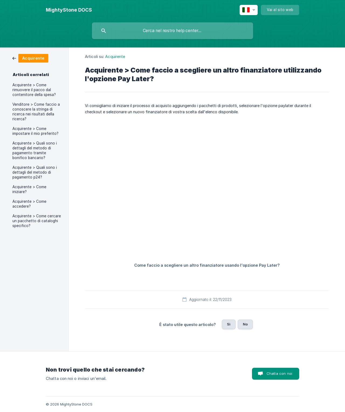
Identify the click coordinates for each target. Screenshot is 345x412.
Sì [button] (228, 324)
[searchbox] (172, 30)
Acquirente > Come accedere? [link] (29, 203)
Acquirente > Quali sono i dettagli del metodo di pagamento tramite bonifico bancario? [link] (34, 150)
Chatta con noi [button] (279, 373)
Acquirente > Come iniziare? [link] (29, 189)
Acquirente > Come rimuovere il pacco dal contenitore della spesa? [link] (34, 90)
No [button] (245, 324)
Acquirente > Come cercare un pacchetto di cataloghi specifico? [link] (36, 221)
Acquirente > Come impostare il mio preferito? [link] (35, 131)
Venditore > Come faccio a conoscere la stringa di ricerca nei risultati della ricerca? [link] (36, 111)
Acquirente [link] (115, 56)
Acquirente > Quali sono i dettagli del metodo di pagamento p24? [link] (34, 172)
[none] (69, 10)
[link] (30, 57)
